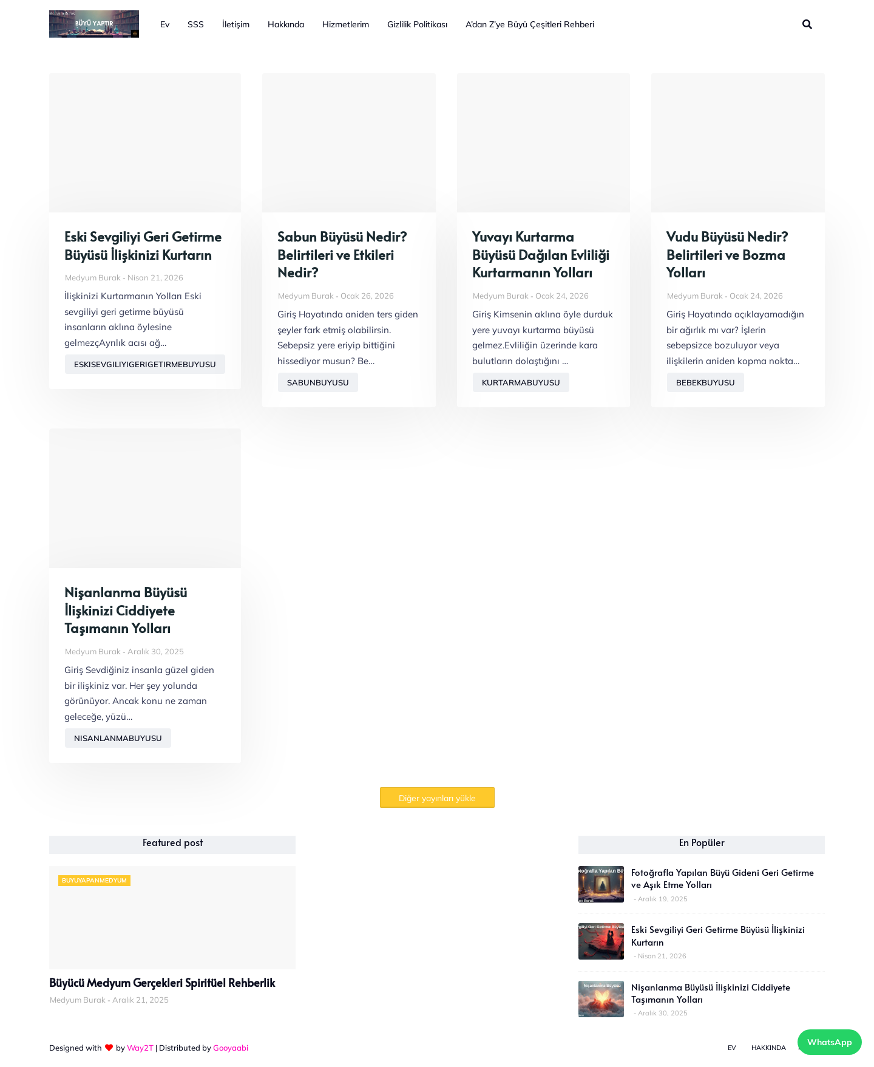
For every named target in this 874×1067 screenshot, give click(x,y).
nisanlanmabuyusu (118, 738)
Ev (732, 1047)
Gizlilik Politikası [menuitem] (417, 24)
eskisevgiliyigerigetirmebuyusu (145, 364)
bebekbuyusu (705, 382)
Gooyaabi (230, 1047)
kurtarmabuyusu (521, 382)
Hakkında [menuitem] (286, 24)
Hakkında (768, 1047)
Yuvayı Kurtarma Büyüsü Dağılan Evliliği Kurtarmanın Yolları (540, 254)
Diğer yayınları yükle (437, 798)
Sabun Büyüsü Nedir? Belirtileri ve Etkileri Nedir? (342, 254)
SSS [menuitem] (196, 24)
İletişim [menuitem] (235, 24)
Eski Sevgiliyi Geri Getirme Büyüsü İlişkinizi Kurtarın (143, 245)
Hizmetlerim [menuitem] (345, 24)
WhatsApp (829, 1042)
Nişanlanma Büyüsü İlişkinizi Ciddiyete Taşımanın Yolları (125, 610)
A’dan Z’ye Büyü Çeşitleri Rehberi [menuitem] (530, 24)
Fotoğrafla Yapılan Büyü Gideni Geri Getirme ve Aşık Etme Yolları (722, 878)
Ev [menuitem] (164, 24)
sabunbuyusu (318, 382)
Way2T (140, 1047)
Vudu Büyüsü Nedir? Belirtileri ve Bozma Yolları (727, 254)
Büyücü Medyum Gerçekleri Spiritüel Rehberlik (162, 982)
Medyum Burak (93, 277)
